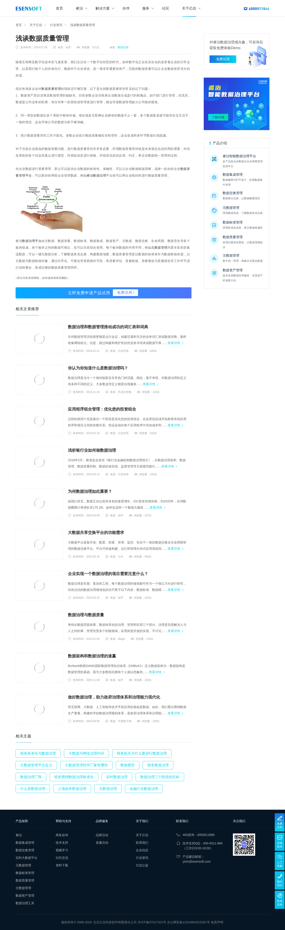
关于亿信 (191, 8)
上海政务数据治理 (72, 789)
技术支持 (62, 842)
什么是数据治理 (32, 789)
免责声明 (217, 922)
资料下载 (62, 865)
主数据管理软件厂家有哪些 (86, 765)
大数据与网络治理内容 (86, 753)
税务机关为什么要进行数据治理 (142, 753)
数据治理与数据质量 (86, 615)
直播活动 (102, 842)
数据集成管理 (25, 842)
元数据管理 (159, 247)
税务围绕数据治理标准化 (74, 777)
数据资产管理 (25, 895)
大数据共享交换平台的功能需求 (96, 532)
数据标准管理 (25, 873)
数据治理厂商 (31, 777)
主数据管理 (23, 888)
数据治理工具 (25, 903)
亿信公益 (142, 865)
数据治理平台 (31, 241)
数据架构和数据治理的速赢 (92, 656)
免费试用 (124, 292)
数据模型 (127, 765)
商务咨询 (62, 835)
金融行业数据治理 (144, 789)
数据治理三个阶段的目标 (159, 777)
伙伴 (126, 8)
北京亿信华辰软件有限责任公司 (115, 922)
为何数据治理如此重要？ (90, 491)
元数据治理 (108, 789)
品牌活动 (102, 835)
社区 (165, 8)
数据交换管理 (25, 850)
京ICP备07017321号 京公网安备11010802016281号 (174, 922)
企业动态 (142, 850)
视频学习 (62, 850)
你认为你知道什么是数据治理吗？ (98, 368)
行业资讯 (56, 25)
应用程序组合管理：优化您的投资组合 (102, 409)
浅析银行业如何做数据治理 (92, 450)
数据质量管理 (51, 89)
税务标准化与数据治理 (38, 753)
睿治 (81, 8)
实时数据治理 (117, 777)
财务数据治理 (158, 765)
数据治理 (123, 47)
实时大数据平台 (26, 858)
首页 (59, 8)
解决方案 (105, 8)
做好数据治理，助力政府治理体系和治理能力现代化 (114, 697)
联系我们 (142, 842)
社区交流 (62, 858)
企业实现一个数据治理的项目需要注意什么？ (108, 574)
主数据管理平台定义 (36, 765)
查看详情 (174, 343)
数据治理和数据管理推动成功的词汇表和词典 (108, 327)
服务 (148, 8)
